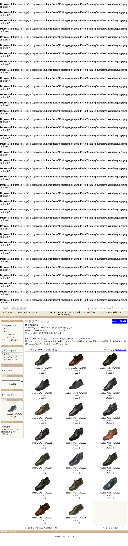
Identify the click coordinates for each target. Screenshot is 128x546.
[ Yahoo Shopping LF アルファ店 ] (47, 330)
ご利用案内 (6, 427)
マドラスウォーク (9, 312)
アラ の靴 (76, 312)
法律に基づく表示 (8, 432)
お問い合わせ (6, 434)
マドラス (27, 312)
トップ (3, 317)
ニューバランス (51, 312)
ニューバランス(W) (104, 312)
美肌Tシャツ (118, 312)
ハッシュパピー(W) (88, 312)
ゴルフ (19, 312)
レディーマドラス (65, 312)
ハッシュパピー (38, 312)
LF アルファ (70, 536)
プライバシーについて (10, 429)
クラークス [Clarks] (10, 340)
